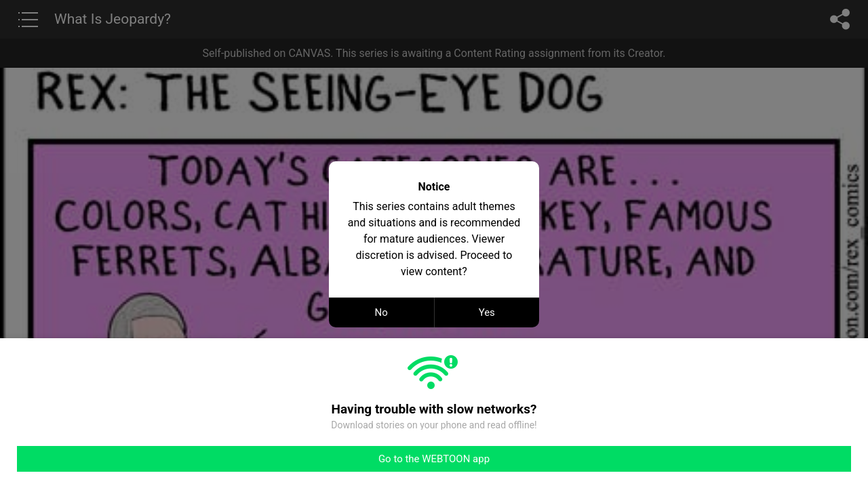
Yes (487, 312)
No (381, 312)
